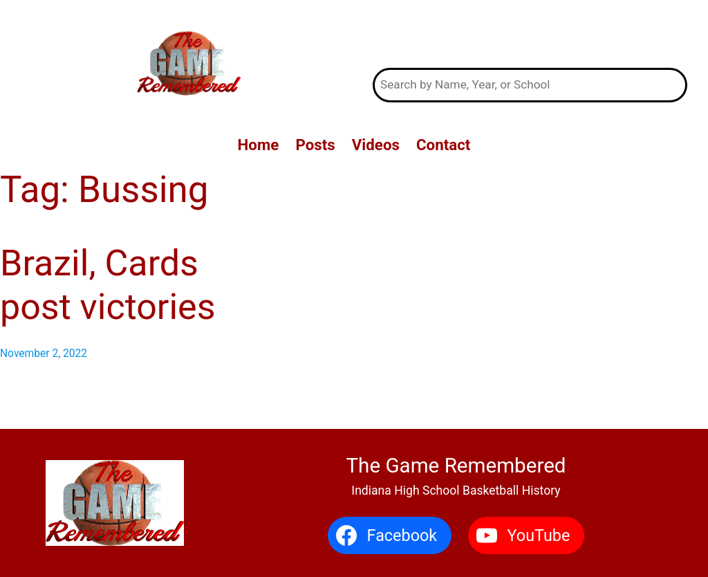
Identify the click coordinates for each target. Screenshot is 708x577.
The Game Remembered (530, 34)
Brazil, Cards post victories (108, 284)
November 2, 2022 (43, 353)
